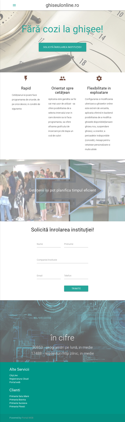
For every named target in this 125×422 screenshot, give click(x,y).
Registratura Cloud (18, 379)
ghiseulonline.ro (62, 5)
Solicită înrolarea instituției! (62, 47)
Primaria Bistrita (17, 399)
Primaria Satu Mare (19, 396)
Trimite (76, 288)
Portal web (14, 382)
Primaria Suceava (18, 403)
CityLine (13, 375)
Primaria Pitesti (17, 406)
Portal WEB (27, 417)
